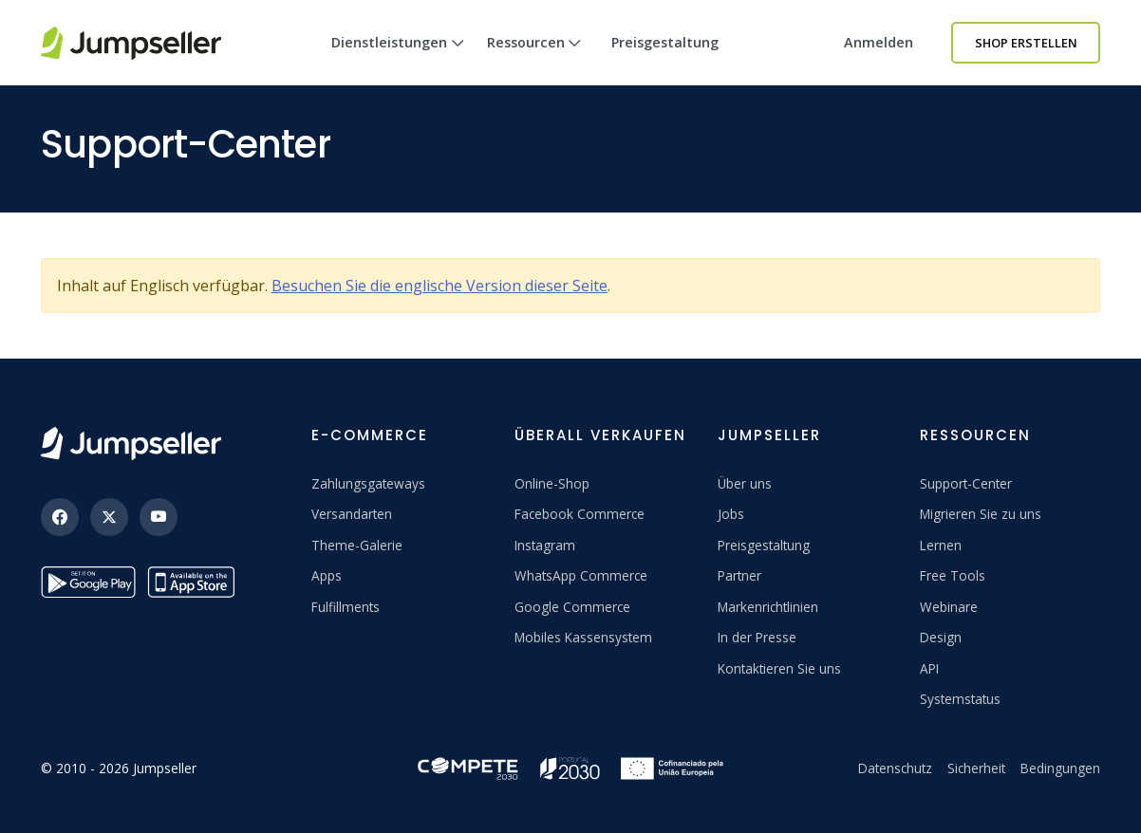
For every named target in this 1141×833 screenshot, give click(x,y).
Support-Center (966, 483)
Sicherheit (976, 768)
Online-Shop (551, 483)
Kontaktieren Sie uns (779, 668)
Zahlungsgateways (368, 483)
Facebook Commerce (579, 514)
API (929, 668)
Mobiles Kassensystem (583, 637)
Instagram (544, 545)
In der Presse (757, 637)
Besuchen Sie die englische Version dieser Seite (439, 285)
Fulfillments (345, 607)
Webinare (949, 607)
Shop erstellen (1026, 42)
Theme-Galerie (356, 545)
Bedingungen (1060, 768)
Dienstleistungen (397, 59)
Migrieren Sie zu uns (980, 514)
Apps (326, 575)
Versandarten (351, 514)
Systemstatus (960, 699)
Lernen (941, 545)
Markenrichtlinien (768, 607)
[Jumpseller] (131, 443)
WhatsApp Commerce (580, 575)
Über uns (745, 483)
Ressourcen (534, 59)
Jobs (731, 514)
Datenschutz (895, 768)
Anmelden (878, 42)
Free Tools (952, 575)
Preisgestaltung (665, 42)
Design (941, 637)
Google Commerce (572, 607)
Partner (739, 575)
